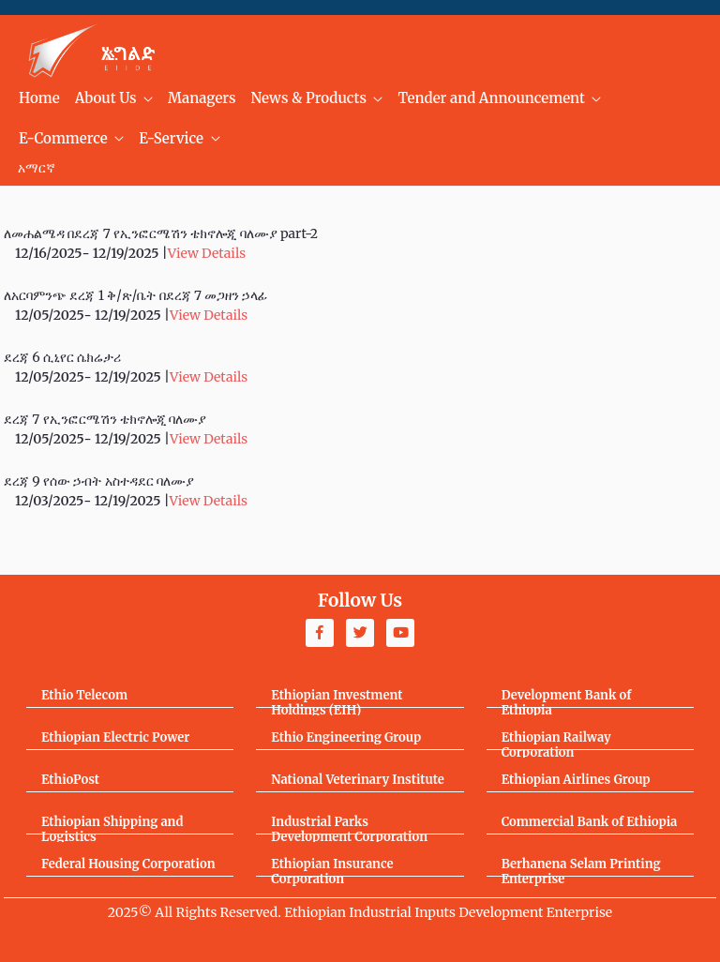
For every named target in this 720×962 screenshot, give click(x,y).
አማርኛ (36, 167)
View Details (207, 253)
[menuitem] (39, 99)
